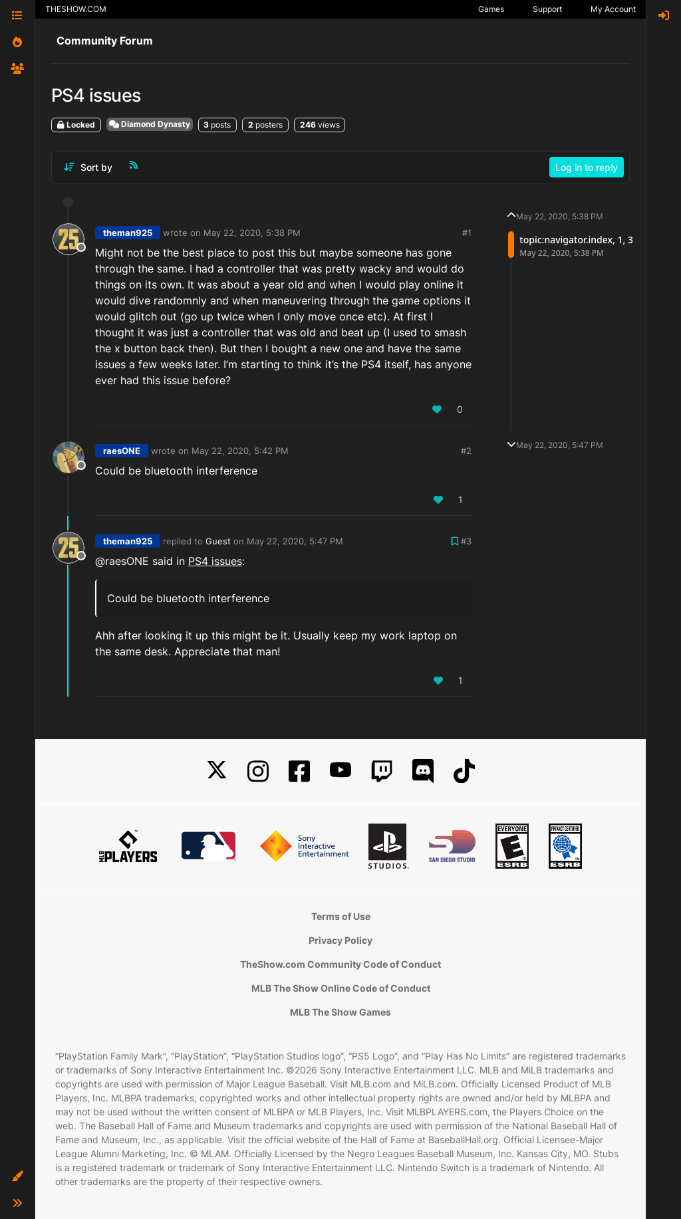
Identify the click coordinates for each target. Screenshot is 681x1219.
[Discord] (423, 771)
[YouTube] (340, 771)
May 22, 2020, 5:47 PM (295, 541)
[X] (216, 771)
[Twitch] (381, 771)
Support (547, 9)
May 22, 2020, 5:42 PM (240, 450)
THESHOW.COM (75, 9)
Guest (218, 541)
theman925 (127, 232)
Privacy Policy (340, 940)
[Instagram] (258, 771)
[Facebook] (299, 771)
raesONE (121, 450)
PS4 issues (215, 561)
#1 (467, 232)
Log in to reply (586, 167)
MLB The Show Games (340, 1012)
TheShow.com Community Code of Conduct (340, 964)
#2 (466, 450)
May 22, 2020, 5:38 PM (252, 232)
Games (491, 9)
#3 (466, 541)
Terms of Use (340, 916)
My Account (613, 9)
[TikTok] (464, 771)
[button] (17, 1176)
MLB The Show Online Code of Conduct (340, 988)
